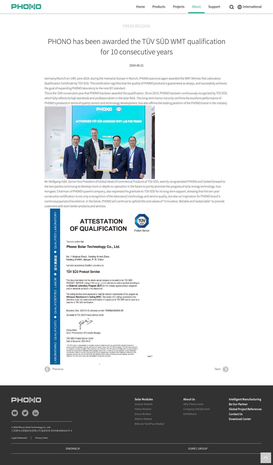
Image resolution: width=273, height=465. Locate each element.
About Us (189, 399)
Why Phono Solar (193, 404)
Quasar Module (143, 404)
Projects (178, 6)
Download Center (240, 419)
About (196, 6)
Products (158, 6)
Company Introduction (196, 409)
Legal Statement (19, 437)
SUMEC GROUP (197, 448)
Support (214, 6)
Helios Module (143, 409)
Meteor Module (143, 419)
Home (140, 6)
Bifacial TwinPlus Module (149, 424)
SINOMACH (73, 448)
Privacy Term (41, 437)
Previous (54, 369)
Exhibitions (190, 414)
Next (221, 369)
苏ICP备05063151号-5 (61, 430)
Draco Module (143, 414)
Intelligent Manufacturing (245, 399)
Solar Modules (144, 399)
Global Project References (245, 409)
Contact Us (235, 414)
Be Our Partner (238, 404)
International (252, 6)
